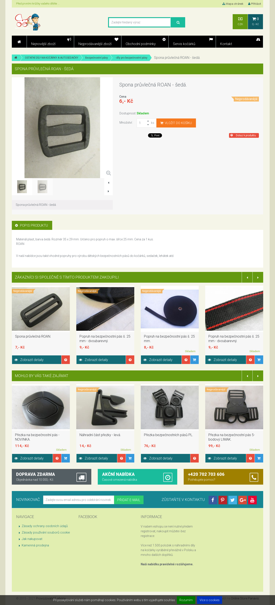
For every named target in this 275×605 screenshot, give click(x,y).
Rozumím (186, 600)
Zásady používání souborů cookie (46, 532)
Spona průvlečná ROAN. (33, 336)
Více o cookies (210, 600)
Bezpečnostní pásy (96, 57)
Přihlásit (254, 3)
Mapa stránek (232, 3)
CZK (240, 21)
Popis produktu (31, 225)
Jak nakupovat (32, 539)
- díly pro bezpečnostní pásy (131, 57)
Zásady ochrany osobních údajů (45, 526)
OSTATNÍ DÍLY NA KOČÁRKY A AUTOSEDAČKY (51, 57)
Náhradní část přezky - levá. (100, 435)
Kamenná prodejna (35, 545)
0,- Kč (255, 21)
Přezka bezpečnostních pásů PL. (168, 435)
